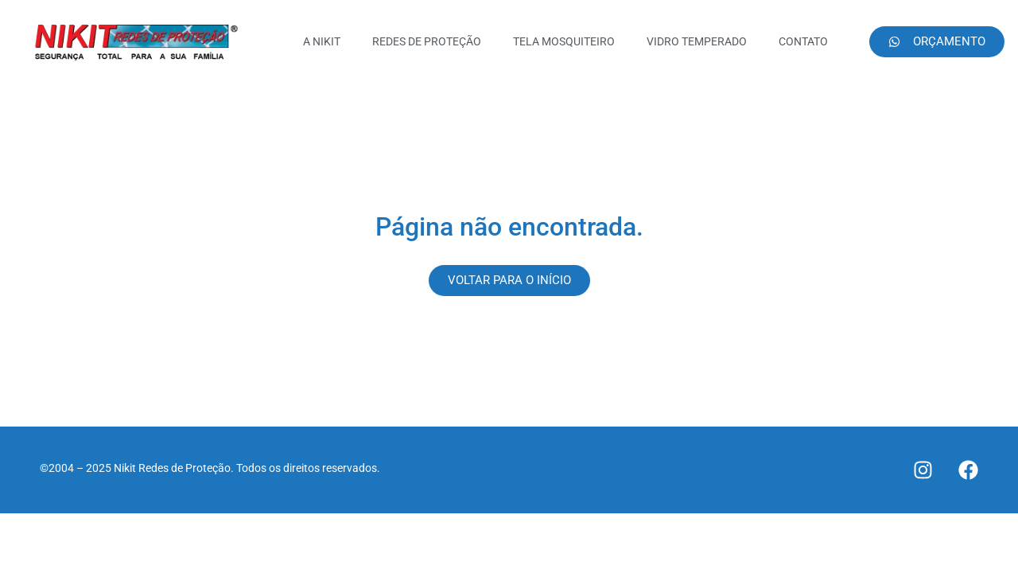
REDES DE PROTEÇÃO (426, 41)
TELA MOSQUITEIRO (564, 41)
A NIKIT (321, 41)
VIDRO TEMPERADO (697, 41)
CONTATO (803, 41)
